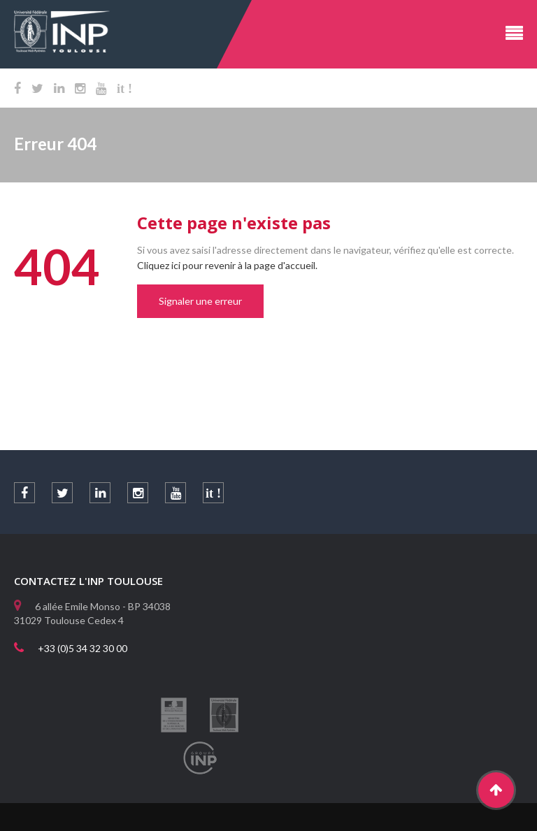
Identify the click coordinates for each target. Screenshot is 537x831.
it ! (124, 88)
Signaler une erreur (200, 301)
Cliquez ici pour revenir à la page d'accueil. (227, 265)
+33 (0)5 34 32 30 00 (82, 648)
